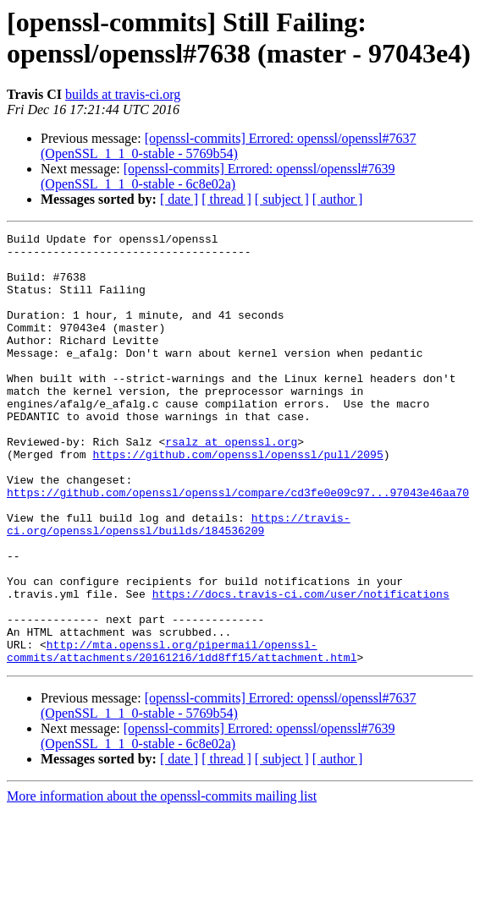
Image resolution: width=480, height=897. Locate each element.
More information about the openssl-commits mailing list (162, 882)
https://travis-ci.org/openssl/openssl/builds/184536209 (178, 583)
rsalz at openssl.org (231, 484)
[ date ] (179, 199)
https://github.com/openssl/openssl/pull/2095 (237, 499)
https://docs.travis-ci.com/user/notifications (301, 667)
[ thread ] (226, 199)
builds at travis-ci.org (122, 94)
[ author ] (337, 199)
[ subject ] (282, 199)
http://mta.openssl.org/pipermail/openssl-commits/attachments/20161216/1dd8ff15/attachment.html (181, 735)
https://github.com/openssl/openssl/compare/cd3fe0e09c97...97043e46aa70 (238, 545)
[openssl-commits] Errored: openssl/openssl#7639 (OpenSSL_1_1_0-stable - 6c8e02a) (218, 176)
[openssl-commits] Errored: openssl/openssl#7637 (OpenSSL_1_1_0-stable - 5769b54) (229, 146)
